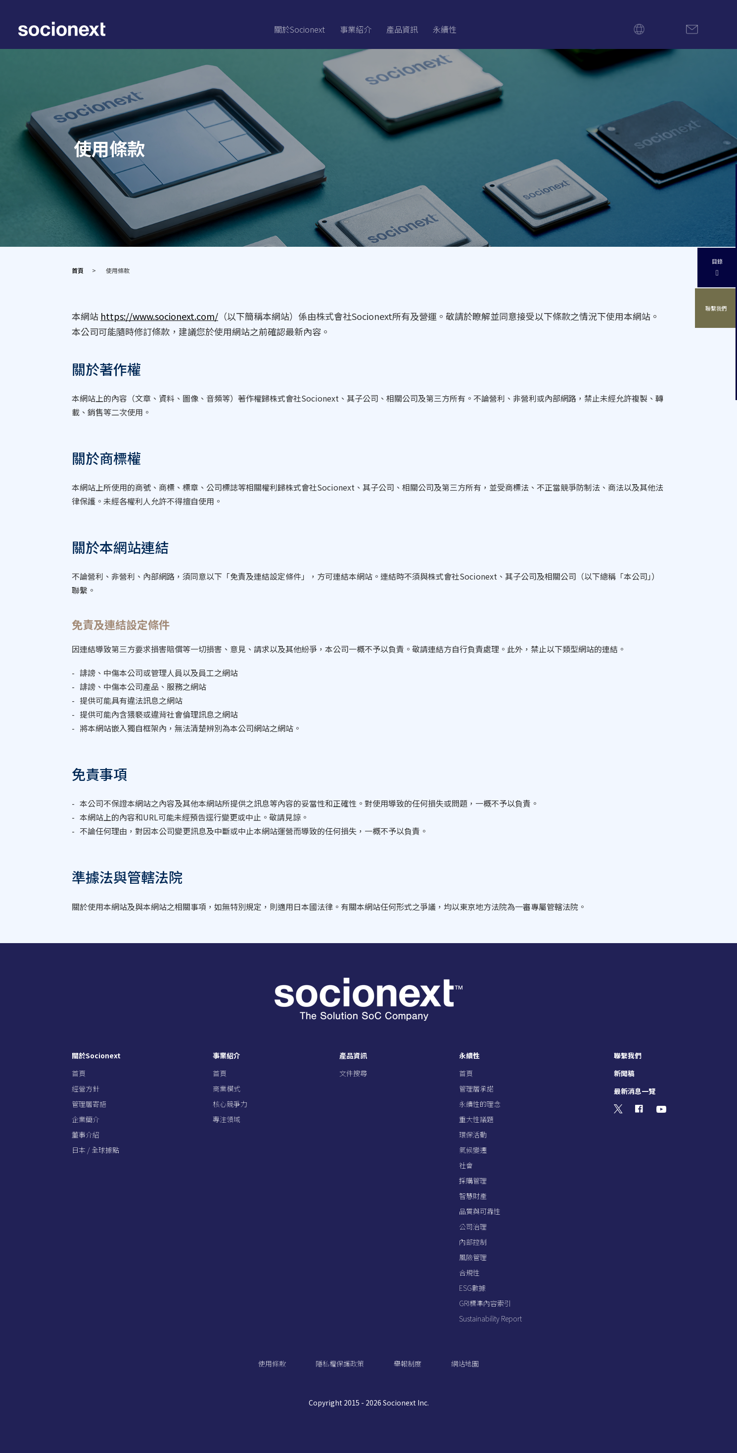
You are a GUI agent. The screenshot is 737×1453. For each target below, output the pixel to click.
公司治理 (473, 1226)
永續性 (445, 29)
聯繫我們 (717, 308)
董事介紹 (85, 1134)
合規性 (469, 1272)
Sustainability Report (490, 1318)
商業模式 (226, 1088)
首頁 (78, 270)
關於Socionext (299, 29)
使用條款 (272, 1363)
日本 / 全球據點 (95, 1150)
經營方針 (85, 1088)
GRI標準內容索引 (485, 1303)
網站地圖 (465, 1363)
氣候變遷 (473, 1150)
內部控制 (473, 1242)
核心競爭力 (230, 1104)
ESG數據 (472, 1288)
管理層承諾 (476, 1088)
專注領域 (226, 1119)
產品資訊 (402, 29)
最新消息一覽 (634, 1091)
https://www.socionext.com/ (159, 316)
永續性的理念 (480, 1104)
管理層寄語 (89, 1104)
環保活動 (473, 1134)
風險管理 (473, 1257)
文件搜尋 (353, 1073)
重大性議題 (476, 1119)
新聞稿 (624, 1073)
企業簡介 (85, 1119)
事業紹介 (355, 29)
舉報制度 (407, 1363)
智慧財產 (473, 1196)
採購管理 (473, 1180)
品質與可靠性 (480, 1211)
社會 (466, 1165)
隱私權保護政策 (340, 1363)
